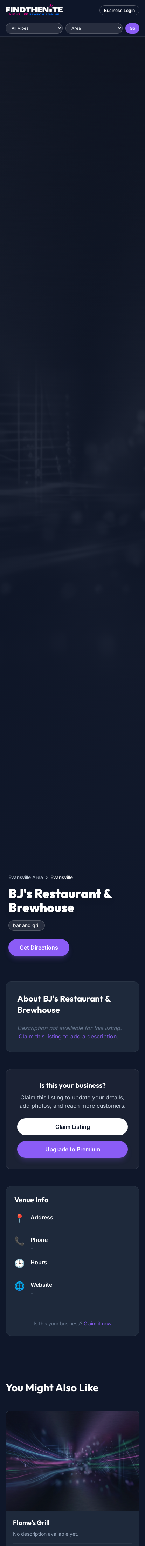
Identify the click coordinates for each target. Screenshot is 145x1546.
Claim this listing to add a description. (68, 1036)
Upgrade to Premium (72, 1149)
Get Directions (39, 947)
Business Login (119, 10)
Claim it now (97, 1323)
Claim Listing (72, 1126)
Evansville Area (25, 877)
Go (132, 28)
